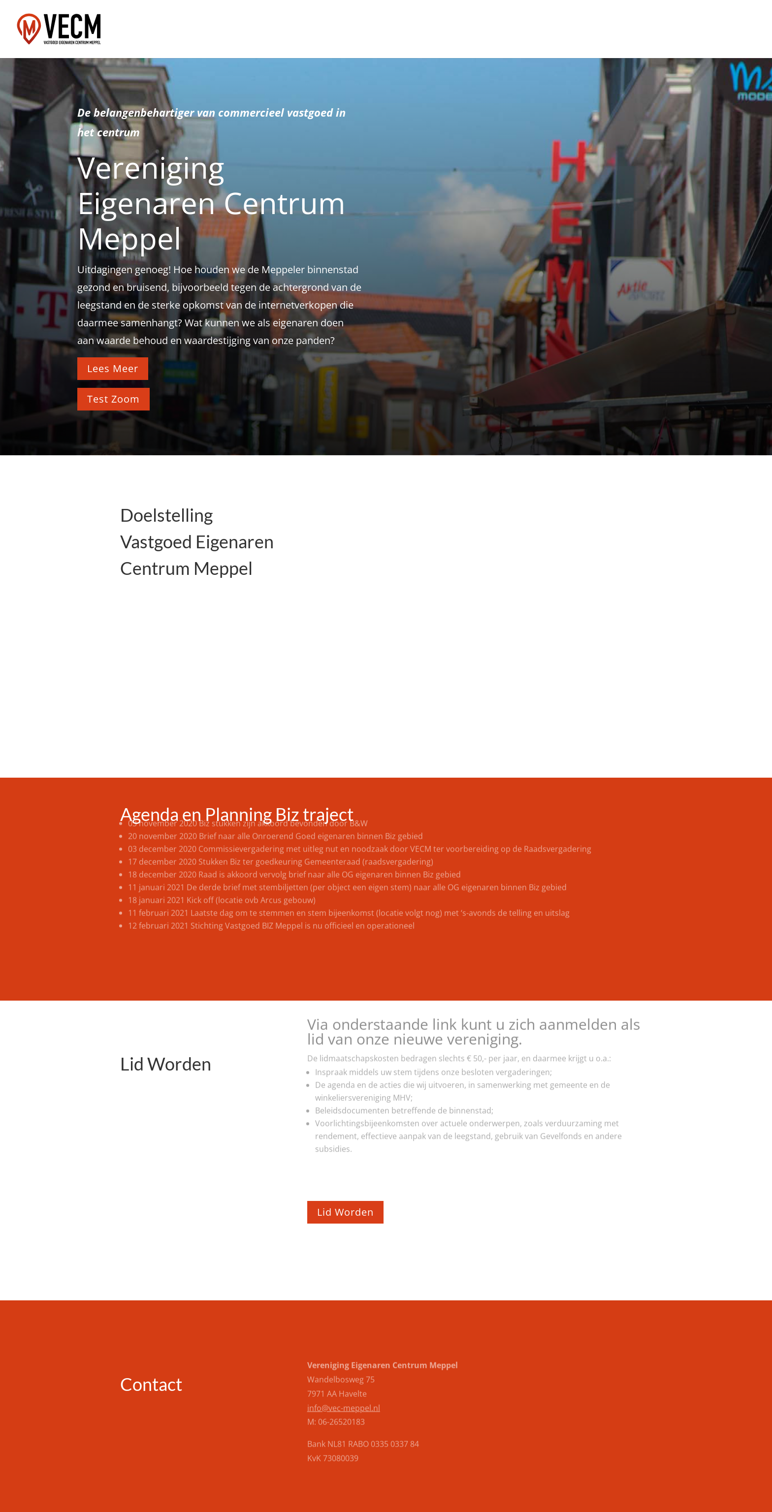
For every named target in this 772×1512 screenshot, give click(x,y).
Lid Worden (345, 1212)
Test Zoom (113, 399)
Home (527, 30)
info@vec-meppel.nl (343, 1381)
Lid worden (620, 30)
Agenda (568, 30)
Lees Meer (112, 368)
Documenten (684, 30)
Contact (740, 30)
